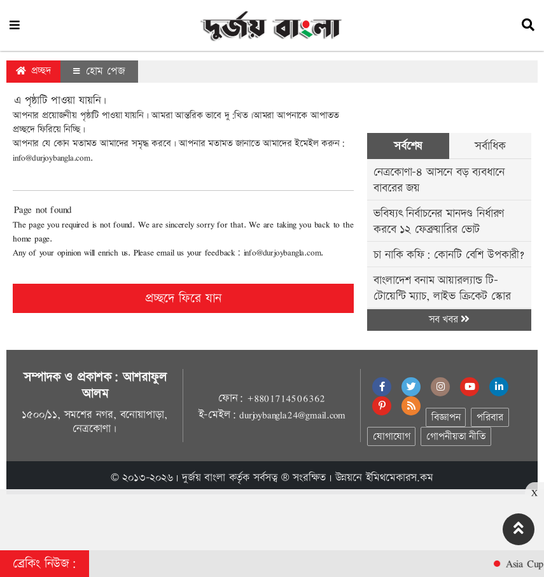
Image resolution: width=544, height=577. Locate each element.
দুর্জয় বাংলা (203, 477)
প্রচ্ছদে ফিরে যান (183, 298)
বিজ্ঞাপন (445, 417)
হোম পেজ (99, 71)
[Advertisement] (272, 517)
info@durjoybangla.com (51, 157)
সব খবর (449, 319)
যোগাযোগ (391, 436)
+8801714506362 (286, 398)
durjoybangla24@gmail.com (292, 414)
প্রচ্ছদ (33, 71)
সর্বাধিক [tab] (490, 146)
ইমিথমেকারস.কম (399, 477)
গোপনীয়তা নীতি (455, 436)
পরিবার (490, 417)
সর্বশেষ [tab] (408, 146)
